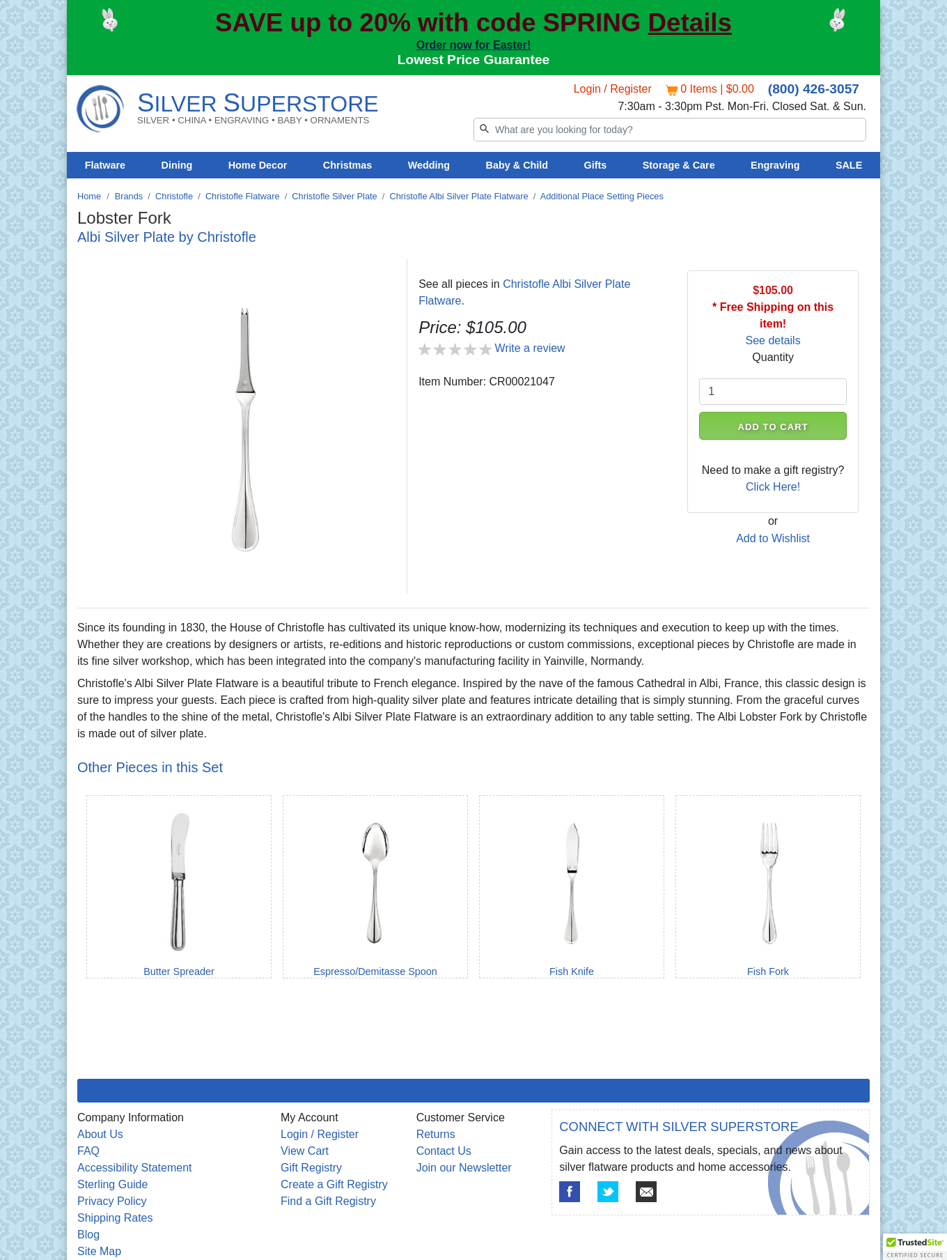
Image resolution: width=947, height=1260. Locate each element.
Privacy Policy (112, 1201)
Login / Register (613, 89)
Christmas (347, 165)
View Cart (305, 1151)
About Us (100, 1134)
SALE (849, 165)
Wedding (429, 165)
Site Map (99, 1251)
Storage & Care (679, 165)
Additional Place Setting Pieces (602, 196)
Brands (129, 196)
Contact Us (443, 1151)
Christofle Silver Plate (334, 196)
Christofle (174, 196)
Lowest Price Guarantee (474, 59)
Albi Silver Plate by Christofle (166, 237)
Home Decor (258, 165)
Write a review (530, 348)
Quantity (773, 357)
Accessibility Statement (134, 1168)
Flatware (105, 165)
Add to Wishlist (773, 538)
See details (773, 340)
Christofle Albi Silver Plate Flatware (458, 196)
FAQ (88, 1151)
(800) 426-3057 (813, 89)
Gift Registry (311, 1168)
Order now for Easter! (473, 45)
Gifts (595, 165)
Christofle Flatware (242, 196)
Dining (177, 165)
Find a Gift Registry (328, 1201)
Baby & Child (517, 165)
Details (690, 22)
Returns (435, 1134)
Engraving (775, 165)
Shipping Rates (115, 1218)
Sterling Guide (112, 1184)
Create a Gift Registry (334, 1184)
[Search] (670, 129)
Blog (88, 1234)
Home (89, 196)
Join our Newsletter (464, 1168)
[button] (915, 1247)
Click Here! (773, 487)
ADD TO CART (773, 427)
